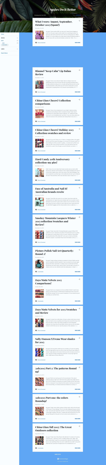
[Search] (92, 4)
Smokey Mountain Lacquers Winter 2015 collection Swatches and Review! (55, 221)
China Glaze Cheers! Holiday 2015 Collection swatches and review (54, 131)
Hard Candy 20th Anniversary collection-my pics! (52, 161)
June (3, 43)
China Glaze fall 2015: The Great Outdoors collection (53, 428)
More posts (58, 454)
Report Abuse (4, 53)
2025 (2, 40)
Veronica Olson (65, 461)
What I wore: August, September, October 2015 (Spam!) (53, 23)
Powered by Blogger (62, 458)
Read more (77, 42)
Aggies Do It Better (62, 9)
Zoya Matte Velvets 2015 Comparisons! (48, 281)
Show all (78, 15)
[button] (79, 21)
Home (2, 34)
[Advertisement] (88, 34)
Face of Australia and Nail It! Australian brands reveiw (51, 190)
